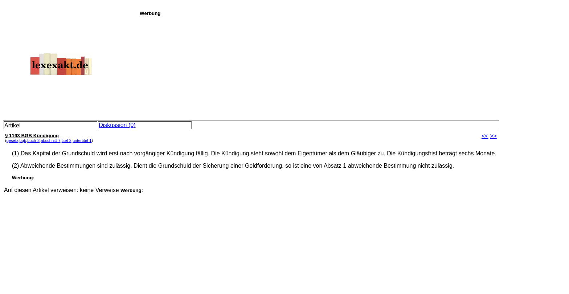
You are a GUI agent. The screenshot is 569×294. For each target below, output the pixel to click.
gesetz (13, 140)
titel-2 (66, 140)
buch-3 (33, 140)
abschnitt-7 (50, 140)
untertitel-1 (82, 140)
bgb (23, 140)
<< (485, 136)
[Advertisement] (352, 67)
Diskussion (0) (117, 125)
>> (493, 136)
